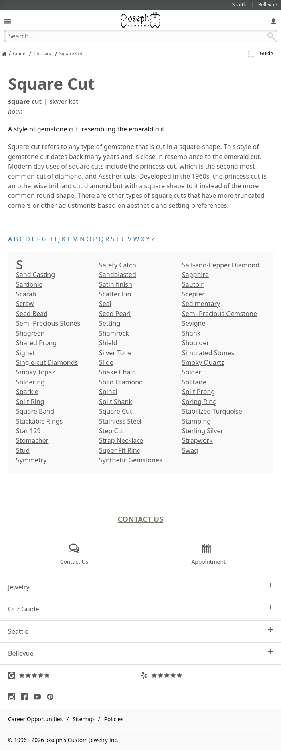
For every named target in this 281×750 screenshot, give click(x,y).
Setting (109, 323)
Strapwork (197, 440)
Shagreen (30, 333)
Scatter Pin (115, 294)
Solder (191, 372)
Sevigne (194, 323)
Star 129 (28, 430)
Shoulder (195, 342)
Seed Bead (31, 313)
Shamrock (114, 333)
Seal (105, 303)
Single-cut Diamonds (47, 362)
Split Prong (198, 391)
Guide (260, 53)
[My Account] (273, 21)
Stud (23, 450)
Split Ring (30, 401)
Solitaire (194, 382)
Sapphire (195, 274)
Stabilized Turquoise (212, 411)
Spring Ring (199, 401)
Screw (25, 303)
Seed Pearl (115, 313)
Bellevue (140, 653)
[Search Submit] (271, 36)
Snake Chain (117, 372)
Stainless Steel (120, 421)
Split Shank (115, 401)
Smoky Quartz (203, 362)
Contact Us (141, 519)
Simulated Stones (208, 352)
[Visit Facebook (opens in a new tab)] (26, 696)
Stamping (196, 421)
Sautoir (193, 284)
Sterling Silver (202, 430)
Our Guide (140, 608)
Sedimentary (201, 303)
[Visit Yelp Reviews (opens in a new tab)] (206, 675)
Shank (191, 333)
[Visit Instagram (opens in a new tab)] (13, 696)
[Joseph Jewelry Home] (4, 53)
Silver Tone (115, 352)
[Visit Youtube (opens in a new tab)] (39, 696)
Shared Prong (36, 342)
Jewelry (140, 586)
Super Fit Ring (119, 450)
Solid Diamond (121, 382)
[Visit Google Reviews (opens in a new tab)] (74, 675)
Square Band (35, 411)
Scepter (193, 294)
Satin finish (115, 284)
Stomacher (32, 440)
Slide (106, 362)
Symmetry (31, 460)
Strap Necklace (121, 440)
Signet (25, 352)
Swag (190, 450)
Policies (113, 719)
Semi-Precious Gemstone (219, 313)
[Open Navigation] (7, 21)
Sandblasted (117, 274)
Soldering (30, 382)
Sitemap (83, 719)
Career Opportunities (35, 719)
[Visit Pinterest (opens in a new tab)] (52, 696)
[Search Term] (140, 36)
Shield (108, 342)
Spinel (108, 391)
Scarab (26, 294)
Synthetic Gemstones (130, 460)
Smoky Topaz (35, 372)
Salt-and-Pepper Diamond (220, 265)
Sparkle (27, 391)
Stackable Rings (39, 421)
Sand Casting (35, 274)
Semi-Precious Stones (48, 323)
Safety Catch (117, 265)
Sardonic (29, 284)
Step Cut (111, 430)
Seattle (140, 631)
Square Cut (115, 411)
